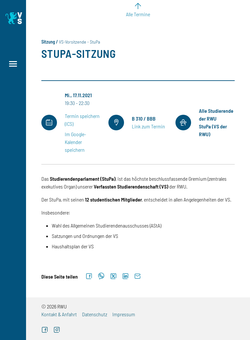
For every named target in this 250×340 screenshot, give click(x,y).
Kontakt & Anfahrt (59, 314)
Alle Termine (138, 14)
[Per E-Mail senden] (137, 276)
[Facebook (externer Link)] (44, 330)
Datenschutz (94, 314)
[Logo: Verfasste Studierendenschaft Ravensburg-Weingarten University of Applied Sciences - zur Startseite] (13, 18)
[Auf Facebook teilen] (89, 276)
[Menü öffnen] (13, 64)
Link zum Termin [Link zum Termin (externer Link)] (148, 126)
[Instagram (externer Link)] (56, 330)
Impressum (123, 314)
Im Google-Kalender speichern (75, 142)
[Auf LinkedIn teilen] (125, 276)
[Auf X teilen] (113, 276)
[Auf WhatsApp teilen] (101, 276)
